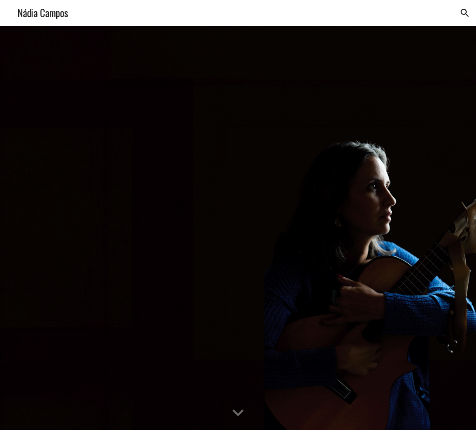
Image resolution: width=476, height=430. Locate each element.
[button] (465, 13)
